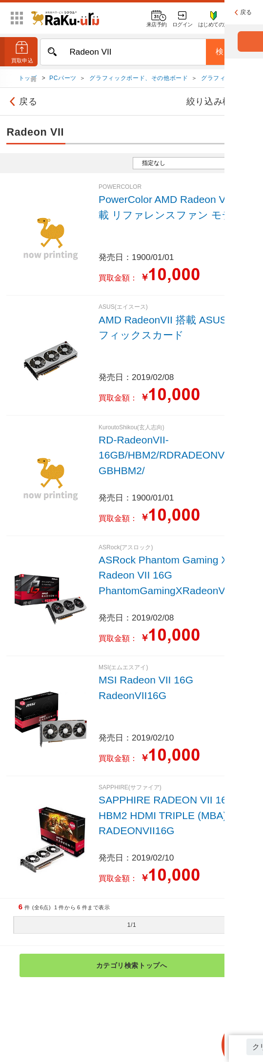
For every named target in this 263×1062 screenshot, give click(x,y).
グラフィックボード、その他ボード (138, 79)
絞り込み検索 (220, 102)
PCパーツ (63, 79)
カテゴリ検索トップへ (165, 966)
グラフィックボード (229, 79)
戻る (21, 102)
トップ (29, 79)
